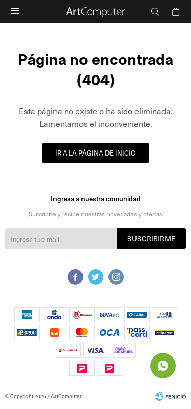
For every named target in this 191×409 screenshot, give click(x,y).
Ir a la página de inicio (95, 153)
